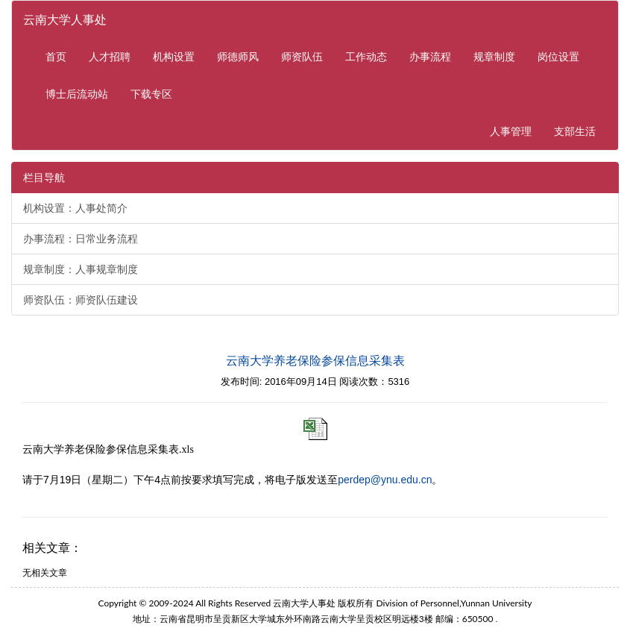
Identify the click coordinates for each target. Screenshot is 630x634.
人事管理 (516, 130)
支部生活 (575, 131)
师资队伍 (302, 56)
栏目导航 (44, 177)
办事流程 (430, 56)
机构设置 (174, 56)
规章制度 (494, 56)
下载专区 (151, 93)
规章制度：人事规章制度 (80, 269)
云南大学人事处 (65, 19)
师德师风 (238, 56)
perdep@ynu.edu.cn (385, 480)
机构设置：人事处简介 (75, 208)
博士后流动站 (76, 93)
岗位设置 (558, 56)
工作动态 (366, 56)
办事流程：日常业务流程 (80, 239)
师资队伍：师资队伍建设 (80, 300)
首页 (55, 56)
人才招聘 (109, 56)
